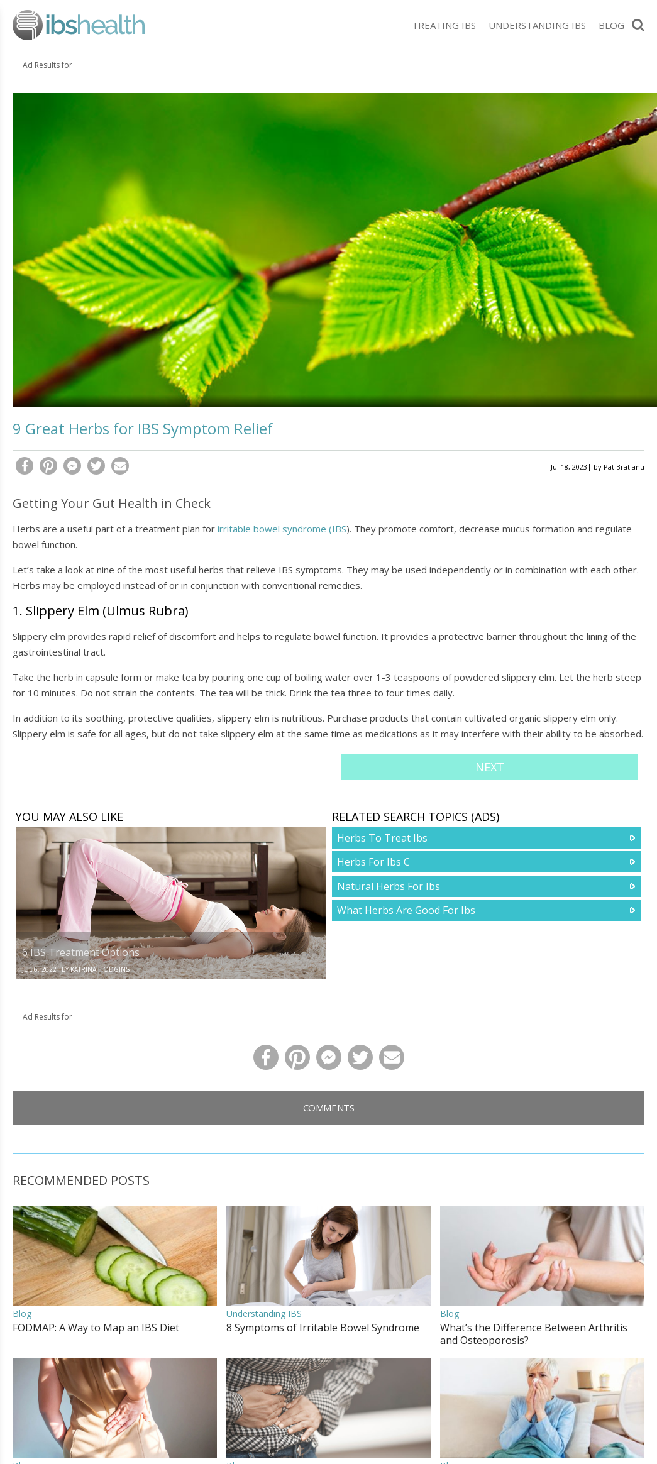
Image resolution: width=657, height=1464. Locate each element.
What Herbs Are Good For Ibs (406, 910)
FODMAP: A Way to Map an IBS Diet (96, 1327)
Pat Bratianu (624, 466)
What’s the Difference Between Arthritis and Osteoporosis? (533, 1333)
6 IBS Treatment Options (81, 952)
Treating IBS (444, 25)
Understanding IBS (537, 25)
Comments (329, 1107)
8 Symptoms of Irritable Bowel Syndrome (322, 1327)
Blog (611, 25)
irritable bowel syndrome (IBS (282, 528)
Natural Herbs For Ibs (388, 886)
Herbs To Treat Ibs (382, 838)
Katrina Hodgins (100, 969)
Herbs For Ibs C (373, 862)
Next (489, 766)
